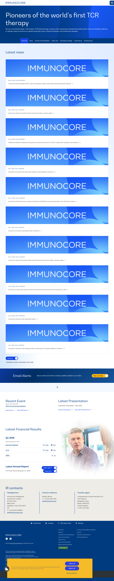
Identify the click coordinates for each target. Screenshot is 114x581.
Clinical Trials (61, 543)
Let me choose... (63, 551)
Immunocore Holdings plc (16, 546)
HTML (46, 445)
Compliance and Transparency (66, 538)
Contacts (49, 526)
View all (10, 358)
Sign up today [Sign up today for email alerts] (98, 376)
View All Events (22, 410)
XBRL (8, 456)
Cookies (79, 535)
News (31, 41)
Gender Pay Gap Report (64, 545)
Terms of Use (79, 578)
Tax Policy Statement (82, 540)
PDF (53, 445)
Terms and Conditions (64, 540)
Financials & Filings (66, 41)
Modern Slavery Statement (65, 548)
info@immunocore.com (15, 516)
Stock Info (55, 41)
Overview (24, 41)
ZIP (53, 456)
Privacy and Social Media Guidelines (86, 533)
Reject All (72, 568)
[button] (112, 3)
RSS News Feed (64, 526)
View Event (9, 410)
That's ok (72, 563)
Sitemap (79, 526)
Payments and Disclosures (84, 538)
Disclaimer (61, 533)
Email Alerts (36, 526)
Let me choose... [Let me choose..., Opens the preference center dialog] (72, 573)
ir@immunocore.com (49, 504)
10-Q (7, 450)
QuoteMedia (72, 578)
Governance (78, 41)
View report (47, 468)
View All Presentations (82, 410)
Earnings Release (12, 445)
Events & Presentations (42, 41)
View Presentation (64, 410)
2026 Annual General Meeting (16, 406)
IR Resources (88, 41)
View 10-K (48, 471)
